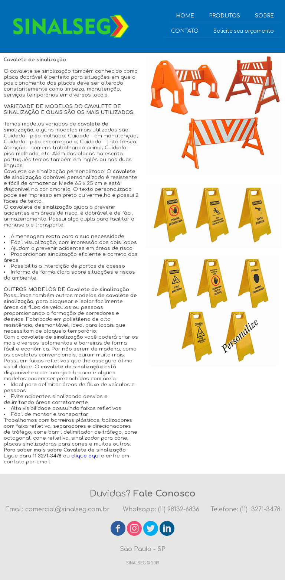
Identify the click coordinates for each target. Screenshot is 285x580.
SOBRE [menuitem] (264, 16)
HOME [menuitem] (185, 16)
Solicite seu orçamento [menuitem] (243, 31)
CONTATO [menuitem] (185, 31)
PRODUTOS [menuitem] (224, 16)
